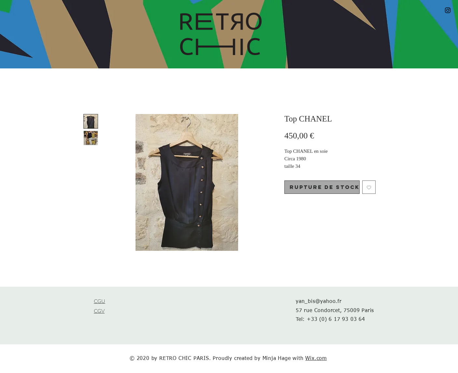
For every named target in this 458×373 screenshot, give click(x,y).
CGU (99, 301)
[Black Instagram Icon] (447, 10)
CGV (99, 311)
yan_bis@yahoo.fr (319, 301)
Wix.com (316, 358)
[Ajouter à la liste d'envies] (369, 187)
